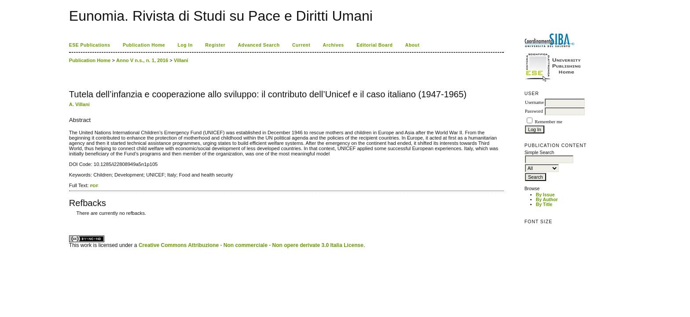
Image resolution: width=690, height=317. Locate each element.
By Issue (545, 194)
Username (534, 102)
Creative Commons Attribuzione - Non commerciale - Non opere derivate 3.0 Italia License (251, 245)
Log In (185, 45)
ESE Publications (89, 45)
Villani (181, 60)
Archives (333, 45)
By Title (544, 204)
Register (215, 45)
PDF (94, 185)
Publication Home (144, 45)
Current (301, 45)
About (412, 45)
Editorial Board (374, 45)
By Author (547, 199)
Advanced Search (259, 45)
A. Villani (79, 104)
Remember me (548, 121)
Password (534, 111)
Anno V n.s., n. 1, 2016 (142, 60)
